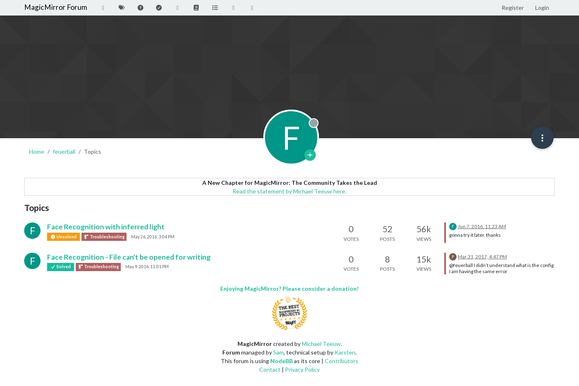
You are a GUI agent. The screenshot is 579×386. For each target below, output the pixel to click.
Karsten (345, 352)
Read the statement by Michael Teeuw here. (289, 191)
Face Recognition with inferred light (106, 226)
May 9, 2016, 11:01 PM (147, 266)
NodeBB (281, 360)
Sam (278, 352)
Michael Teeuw (321, 343)
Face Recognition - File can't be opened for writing (128, 257)
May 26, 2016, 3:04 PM (152, 236)
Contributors (341, 360)
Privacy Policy (302, 369)
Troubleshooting (104, 236)
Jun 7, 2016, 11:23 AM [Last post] (482, 226)
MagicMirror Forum (55, 7)
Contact (269, 369)
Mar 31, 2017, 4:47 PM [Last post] (482, 257)
